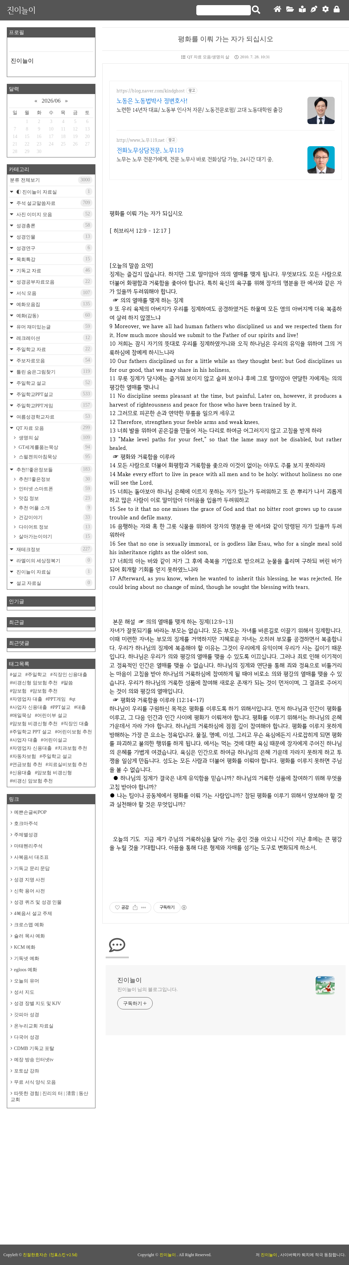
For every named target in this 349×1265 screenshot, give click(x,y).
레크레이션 (53, 337)
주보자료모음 (53, 360)
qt (73, 699)
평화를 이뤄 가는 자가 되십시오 (225, 39)
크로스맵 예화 (29, 924)
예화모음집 (53, 304)
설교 (17, 674)
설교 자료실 (53, 582)
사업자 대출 (24, 740)
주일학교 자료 (53, 349)
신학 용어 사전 (29, 891)
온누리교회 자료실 (34, 1025)
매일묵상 (21, 715)
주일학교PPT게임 (53, 405)
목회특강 (53, 259)
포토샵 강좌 (26, 1070)
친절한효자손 (35, 1254)
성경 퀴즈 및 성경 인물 (38, 902)
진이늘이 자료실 (53, 571)
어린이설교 (55, 740)
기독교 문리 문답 (32, 868)
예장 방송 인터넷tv (34, 1059)
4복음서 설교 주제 (33, 913)
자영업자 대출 (27, 699)
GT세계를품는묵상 (54, 447)
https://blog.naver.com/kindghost (151, 91)
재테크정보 (53, 549)
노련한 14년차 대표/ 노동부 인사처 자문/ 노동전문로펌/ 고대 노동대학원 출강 (200, 109)
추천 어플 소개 (54, 508)
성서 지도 (24, 992)
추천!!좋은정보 (54, 479)
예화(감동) (53, 315)
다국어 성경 (26, 1037)
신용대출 (21, 772)
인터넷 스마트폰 (54, 488)
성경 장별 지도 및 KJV (37, 1003)
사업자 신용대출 (29, 707)
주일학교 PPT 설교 (31, 731)
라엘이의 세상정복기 (53, 560)
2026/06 (51, 100)
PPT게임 (57, 699)
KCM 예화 (24, 947)
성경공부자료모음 (53, 281)
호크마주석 (26, 823)
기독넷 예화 (26, 958)
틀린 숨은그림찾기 (53, 371)
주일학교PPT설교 (53, 394)
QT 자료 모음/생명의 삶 (205, 57)
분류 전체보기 (51, 180)
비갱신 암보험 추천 (32, 780)
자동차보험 (24, 756)
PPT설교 (62, 707)
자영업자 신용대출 (32, 748)
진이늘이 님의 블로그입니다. (147, 989)
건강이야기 (54, 517)
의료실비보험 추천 (68, 764)
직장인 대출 (76, 723)
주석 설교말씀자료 (53, 203)
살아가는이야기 (54, 536)
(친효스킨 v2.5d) (63, 1255)
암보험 (19, 691)
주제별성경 (26, 834)
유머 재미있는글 (53, 326)
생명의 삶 (54, 437)
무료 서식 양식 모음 (35, 1082)
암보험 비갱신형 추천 (35, 723)
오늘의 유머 (26, 981)
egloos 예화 (25, 969)
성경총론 (53, 225)
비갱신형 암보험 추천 (35, 682)
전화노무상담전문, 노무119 (150, 150)
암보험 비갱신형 (54, 772)
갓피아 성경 (26, 1014)
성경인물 (53, 236)
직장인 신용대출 (70, 674)
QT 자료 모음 (53, 427)
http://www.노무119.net (141, 140)
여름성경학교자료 (53, 416)
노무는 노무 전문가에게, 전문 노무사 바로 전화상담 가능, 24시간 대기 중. (195, 159)
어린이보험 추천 (74, 731)
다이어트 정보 (54, 527)
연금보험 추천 (27, 764)
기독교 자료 (53, 270)
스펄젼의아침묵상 (54, 456)
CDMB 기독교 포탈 (34, 1048)
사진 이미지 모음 (53, 214)
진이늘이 (21, 10)
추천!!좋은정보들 (53, 469)
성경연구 (53, 248)
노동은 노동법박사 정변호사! (152, 101)
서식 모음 (53, 292)
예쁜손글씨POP (30, 812)
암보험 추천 (45, 691)
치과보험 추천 (73, 748)
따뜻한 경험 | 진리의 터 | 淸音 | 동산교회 (49, 1096)
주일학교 (37, 674)
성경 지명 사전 (29, 879)
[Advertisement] (51, 1157)
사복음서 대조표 (31, 857)
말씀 (68, 682)
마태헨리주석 (28, 846)
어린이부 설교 (52, 715)
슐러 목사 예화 (29, 936)
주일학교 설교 (53, 382)
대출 (81, 707)
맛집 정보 (54, 498)
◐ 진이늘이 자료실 (53, 191)
